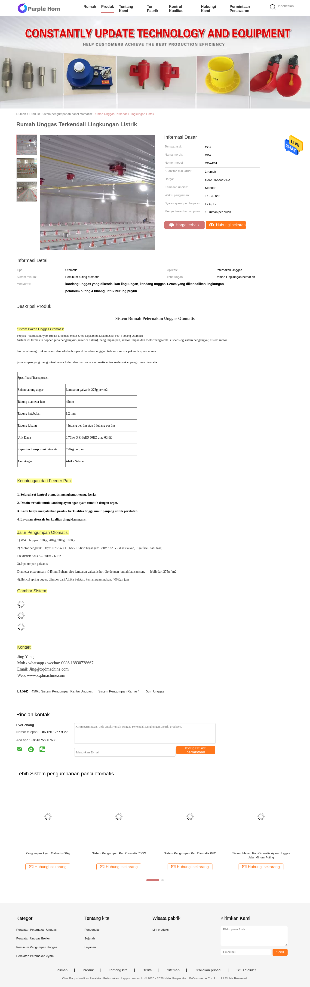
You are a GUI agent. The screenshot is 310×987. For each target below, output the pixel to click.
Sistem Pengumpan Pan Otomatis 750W (119, 853)
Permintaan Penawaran (240, 9)
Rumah (90, 7)
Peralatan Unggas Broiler (33, 938)
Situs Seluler (246, 970)
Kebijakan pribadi (208, 970)
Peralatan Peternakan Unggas (36, 929)
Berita (147, 970)
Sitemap (173, 970)
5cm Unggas (155, 691)
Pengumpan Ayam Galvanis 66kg (48, 853)
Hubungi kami (208, 9)
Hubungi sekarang (227, 225)
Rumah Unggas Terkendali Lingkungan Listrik (124, 114)
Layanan (90, 947)
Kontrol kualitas (176, 9)
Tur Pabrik (152, 9)
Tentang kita (118, 970)
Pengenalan (92, 929)
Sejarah (89, 938)
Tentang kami (126, 9)
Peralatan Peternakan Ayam (35, 956)
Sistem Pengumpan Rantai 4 (118, 691)
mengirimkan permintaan (195, 750)
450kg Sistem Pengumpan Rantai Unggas (61, 691)
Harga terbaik (184, 225)
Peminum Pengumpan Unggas (36, 947)
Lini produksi (160, 929)
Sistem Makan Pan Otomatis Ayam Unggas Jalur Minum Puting (261, 855)
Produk (107, 7)
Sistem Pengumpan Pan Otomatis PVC (190, 853)
